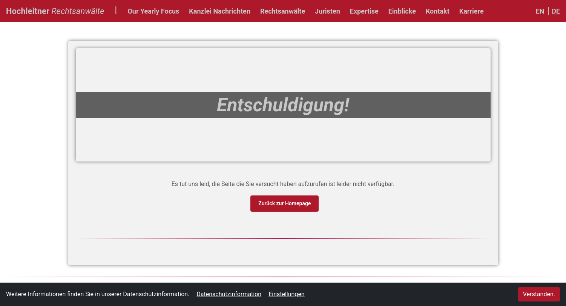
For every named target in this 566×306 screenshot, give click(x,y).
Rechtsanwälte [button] (282, 11)
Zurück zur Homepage (285, 203)
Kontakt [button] (437, 11)
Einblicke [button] (402, 11)
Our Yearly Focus (153, 11)
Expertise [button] (364, 11)
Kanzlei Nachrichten (219, 11)
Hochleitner (55, 10)
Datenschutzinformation (228, 294)
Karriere (471, 11)
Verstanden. (539, 294)
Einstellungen (286, 294)
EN (539, 11)
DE (556, 11)
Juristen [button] (327, 11)
